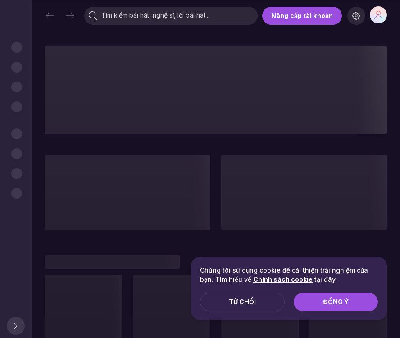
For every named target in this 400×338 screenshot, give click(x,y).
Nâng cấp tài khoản (302, 15)
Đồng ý (336, 302)
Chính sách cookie (283, 279)
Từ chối (242, 302)
